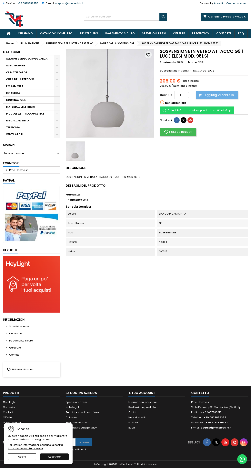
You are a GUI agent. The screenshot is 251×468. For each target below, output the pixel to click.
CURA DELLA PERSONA (20, 79)
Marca (192, 62)
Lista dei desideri (20, 369)
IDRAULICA (13, 93)
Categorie (12, 52)
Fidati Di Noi (89, 33)
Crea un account (237, 3)
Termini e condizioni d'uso (82, 412)
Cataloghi (9, 402)
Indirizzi (133, 422)
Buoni (132, 427)
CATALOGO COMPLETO (56, 33)
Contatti (223, 33)
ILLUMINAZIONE (16, 100)
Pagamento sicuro (120, 33)
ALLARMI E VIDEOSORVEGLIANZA (26, 59)
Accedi (218, 3)
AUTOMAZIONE (15, 65)
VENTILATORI (14, 134)
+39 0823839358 (27, 3)
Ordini (132, 412)
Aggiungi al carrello (216, 95)
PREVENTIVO (200, 33)
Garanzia (15, 348)
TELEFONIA (13, 127)
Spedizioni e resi (154, 33)
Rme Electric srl (18, 170)
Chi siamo (25, 33)
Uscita (22, 457)
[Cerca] (125, 17)
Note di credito (137, 417)
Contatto (200, 393)
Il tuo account (141, 393)
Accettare (54, 457)
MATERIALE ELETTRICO (20, 107)
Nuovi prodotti (12, 422)
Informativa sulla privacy (81, 427)
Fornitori (11, 163)
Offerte (179, 33)
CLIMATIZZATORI (17, 72)
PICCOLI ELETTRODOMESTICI (25, 114)
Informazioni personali (142, 402)
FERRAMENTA (14, 86)
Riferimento (168, 62)
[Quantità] (180, 95)
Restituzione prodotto (142, 407)
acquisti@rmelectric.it (69, 3)
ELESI (78, 194)
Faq (241, 33)
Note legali (72, 407)
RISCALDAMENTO (17, 120)
